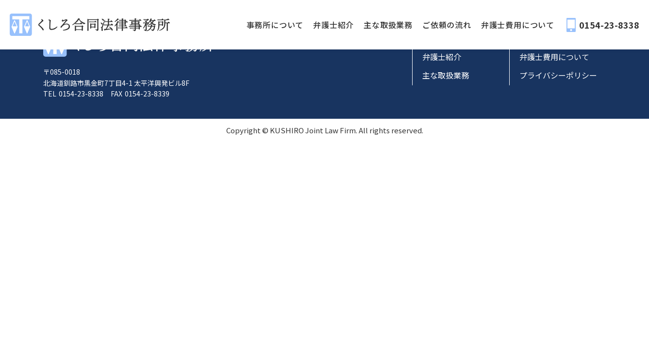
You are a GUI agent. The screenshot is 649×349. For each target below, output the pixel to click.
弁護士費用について (517, 25)
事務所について (275, 25)
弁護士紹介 (333, 25)
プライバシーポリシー (558, 75)
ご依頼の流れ (446, 25)
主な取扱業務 (388, 25)
